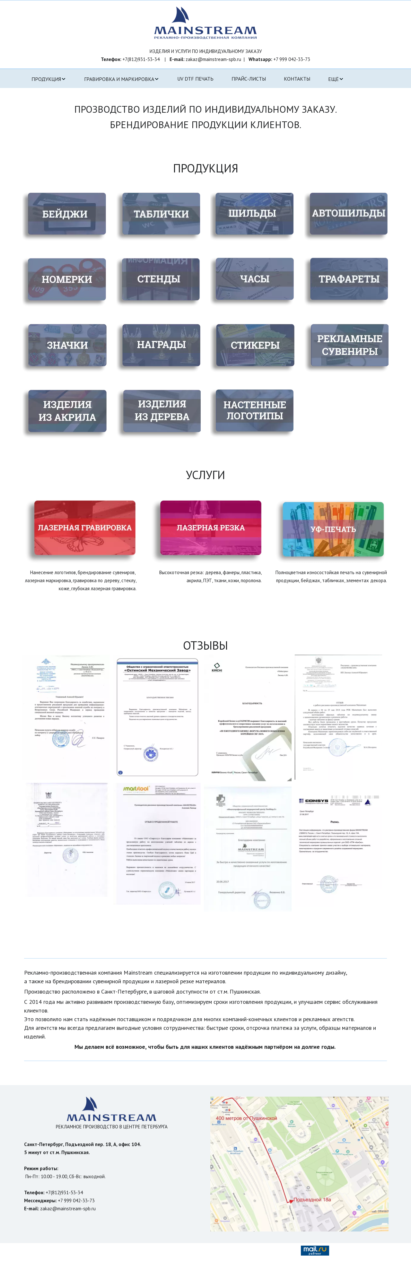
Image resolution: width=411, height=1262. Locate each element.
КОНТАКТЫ (297, 78)
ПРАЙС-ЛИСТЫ (249, 78)
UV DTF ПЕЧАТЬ (195, 78)
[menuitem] (48, 79)
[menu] (205, 79)
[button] (48, 79)
